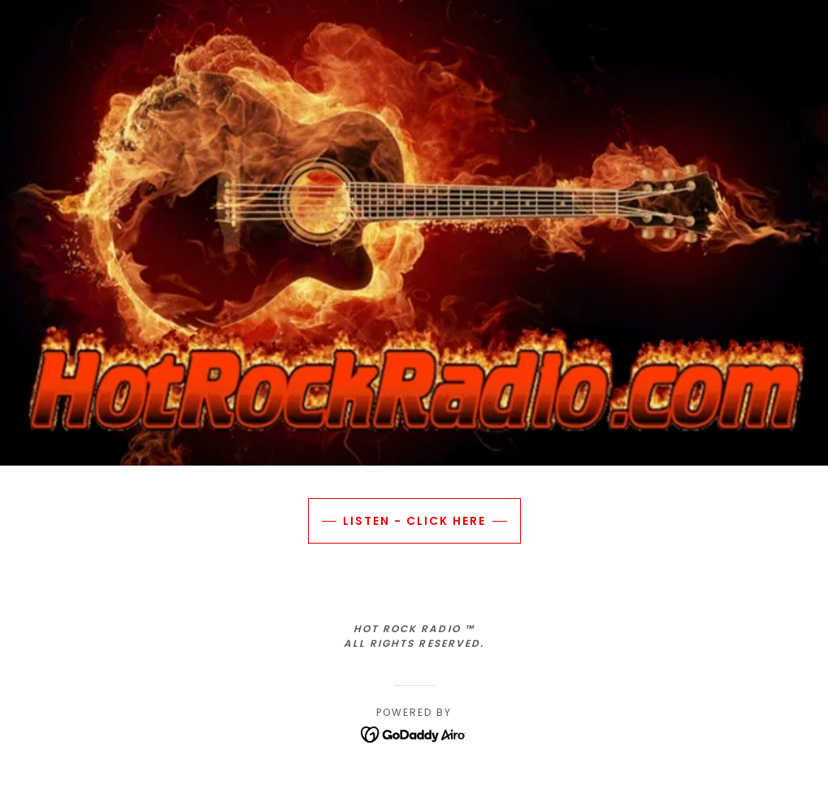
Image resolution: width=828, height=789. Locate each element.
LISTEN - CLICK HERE (414, 521)
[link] (414, 733)
